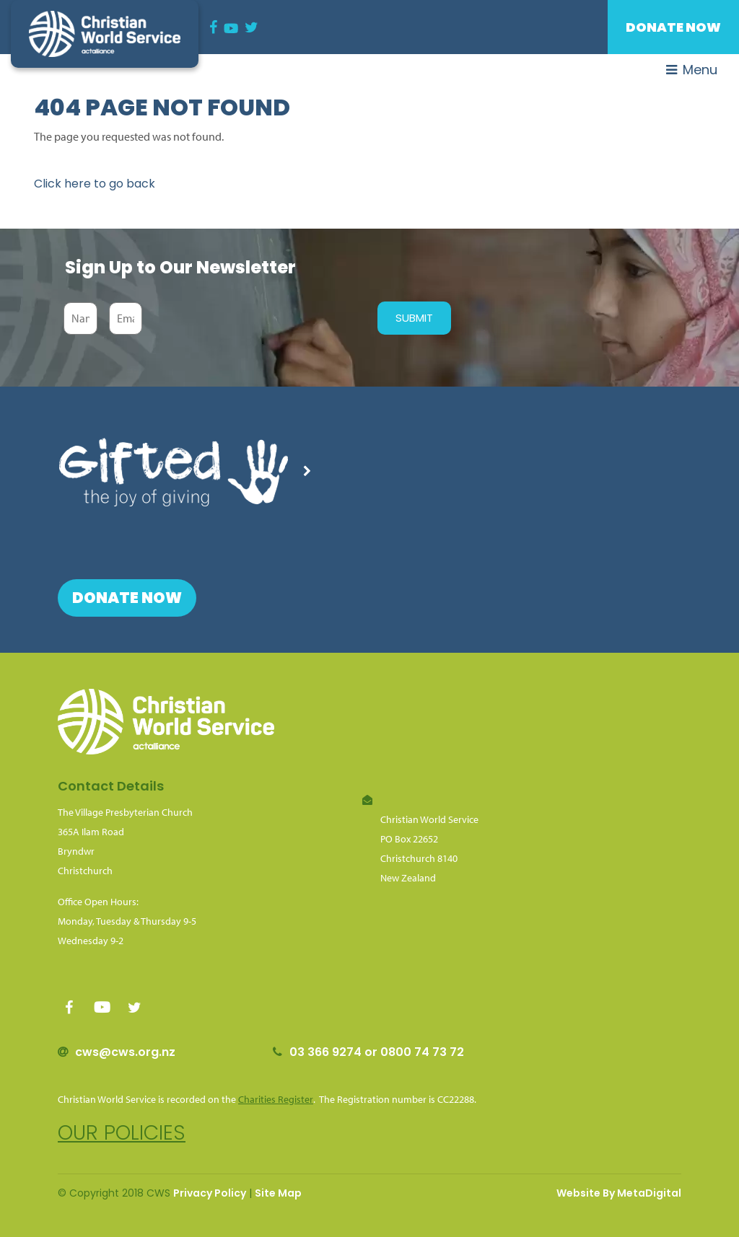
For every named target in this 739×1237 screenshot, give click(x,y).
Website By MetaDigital (618, 1193)
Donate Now (673, 27)
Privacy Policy (209, 1193)
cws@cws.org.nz (125, 1052)
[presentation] (256, 318)
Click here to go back (94, 183)
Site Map (278, 1193)
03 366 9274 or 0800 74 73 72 (376, 1052)
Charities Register (275, 1099)
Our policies (121, 1133)
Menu (691, 70)
